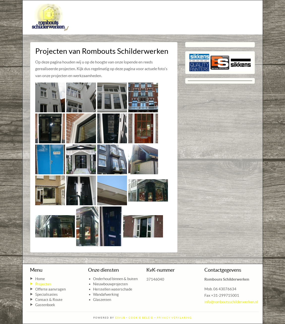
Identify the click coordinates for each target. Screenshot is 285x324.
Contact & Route (49, 299)
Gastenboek (45, 305)
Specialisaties (46, 294)
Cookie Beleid (141, 317)
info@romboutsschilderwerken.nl (231, 302)
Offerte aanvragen (50, 289)
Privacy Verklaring (174, 317)
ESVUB (120, 317)
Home (40, 279)
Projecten (43, 284)
